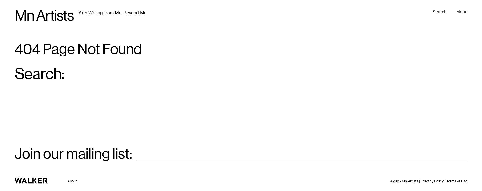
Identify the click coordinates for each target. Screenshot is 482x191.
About (72, 181)
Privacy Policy (433, 181)
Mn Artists (44, 16)
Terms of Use (456, 181)
